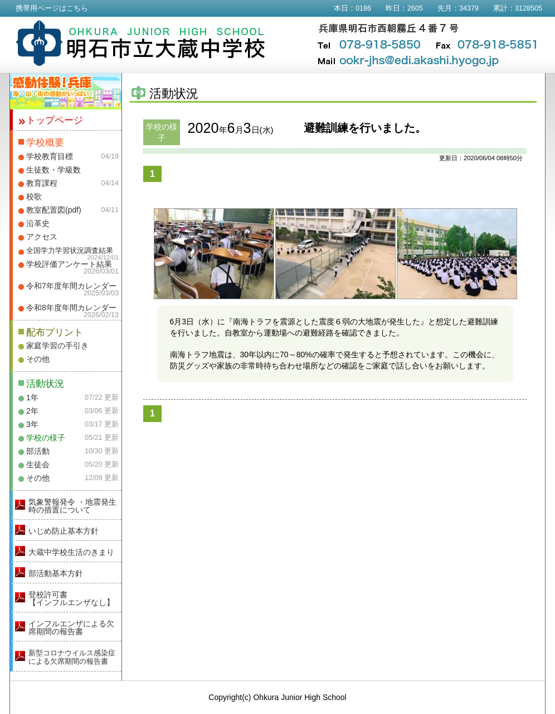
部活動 (38, 451)
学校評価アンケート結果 (69, 264)
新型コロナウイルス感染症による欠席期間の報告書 (71, 657)
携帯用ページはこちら (52, 8)
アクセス (41, 236)
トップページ (54, 120)
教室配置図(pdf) (53, 209)
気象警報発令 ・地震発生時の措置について (72, 505)
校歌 (34, 196)
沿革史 (38, 223)
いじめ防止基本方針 (63, 530)
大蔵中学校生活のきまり (71, 552)
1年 (32, 397)
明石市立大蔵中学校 (141, 43)
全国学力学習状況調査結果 (69, 251)
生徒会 (38, 464)
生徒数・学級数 (53, 169)
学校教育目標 (49, 156)
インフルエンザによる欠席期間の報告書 (71, 627)
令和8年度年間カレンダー (71, 307)
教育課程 (41, 183)
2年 (32, 410)
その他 (38, 358)
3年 (32, 424)
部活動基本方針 (55, 573)
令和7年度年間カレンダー (71, 285)
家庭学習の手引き (57, 345)
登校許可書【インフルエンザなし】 (71, 598)
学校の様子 (45, 437)
